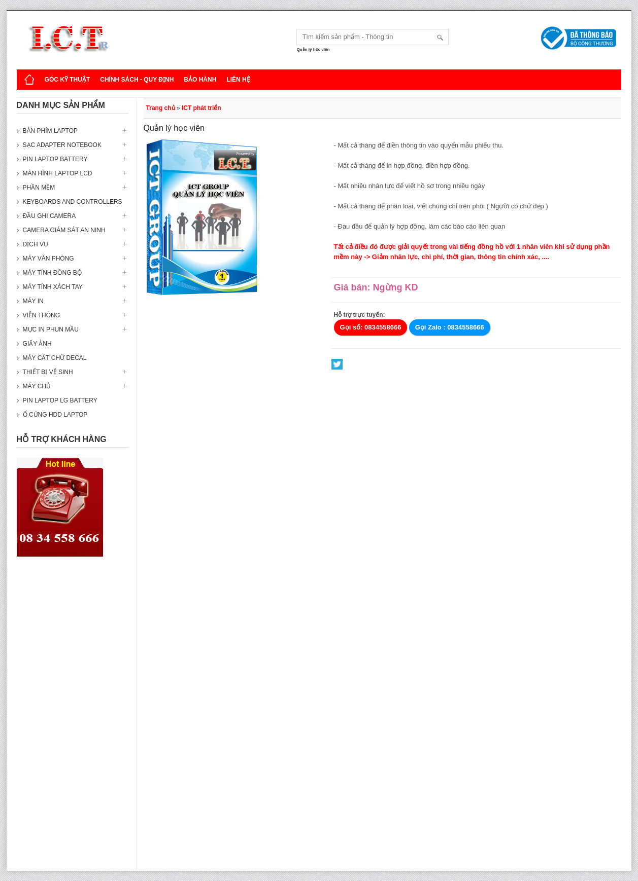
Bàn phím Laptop (50, 130)
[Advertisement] (72, 719)
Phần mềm (39, 187)
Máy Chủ (37, 386)
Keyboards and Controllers (72, 201)
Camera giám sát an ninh (64, 230)
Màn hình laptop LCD (57, 173)
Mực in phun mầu (51, 329)
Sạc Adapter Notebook (62, 145)
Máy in (33, 301)
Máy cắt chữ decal (55, 357)
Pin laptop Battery (55, 159)
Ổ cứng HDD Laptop (55, 414)
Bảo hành (200, 79)
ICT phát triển (201, 108)
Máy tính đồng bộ (52, 272)
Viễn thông (41, 315)
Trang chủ (160, 108)
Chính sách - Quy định (137, 79)
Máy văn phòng (48, 258)
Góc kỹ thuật (67, 79)
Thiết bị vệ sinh (48, 372)
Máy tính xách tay (53, 286)
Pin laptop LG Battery (60, 400)
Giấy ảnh (37, 343)
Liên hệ (238, 79)
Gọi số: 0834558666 (370, 327)
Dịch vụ (35, 244)
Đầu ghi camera (49, 215)
